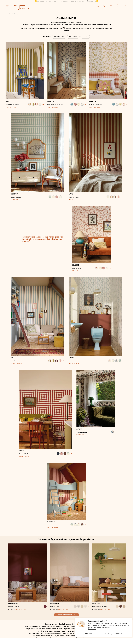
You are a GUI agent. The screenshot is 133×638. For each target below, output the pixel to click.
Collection (59, 36)
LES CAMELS (97, 604)
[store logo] (30, 7)
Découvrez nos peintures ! (66, 615)
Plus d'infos (92, 629)
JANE (7, 101)
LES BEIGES (54, 604)
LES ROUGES (13, 604)
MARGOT (50, 101)
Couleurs (73, 36)
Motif (85, 36)
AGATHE (79, 429)
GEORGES (14, 194)
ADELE (71, 358)
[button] (124, 5)
